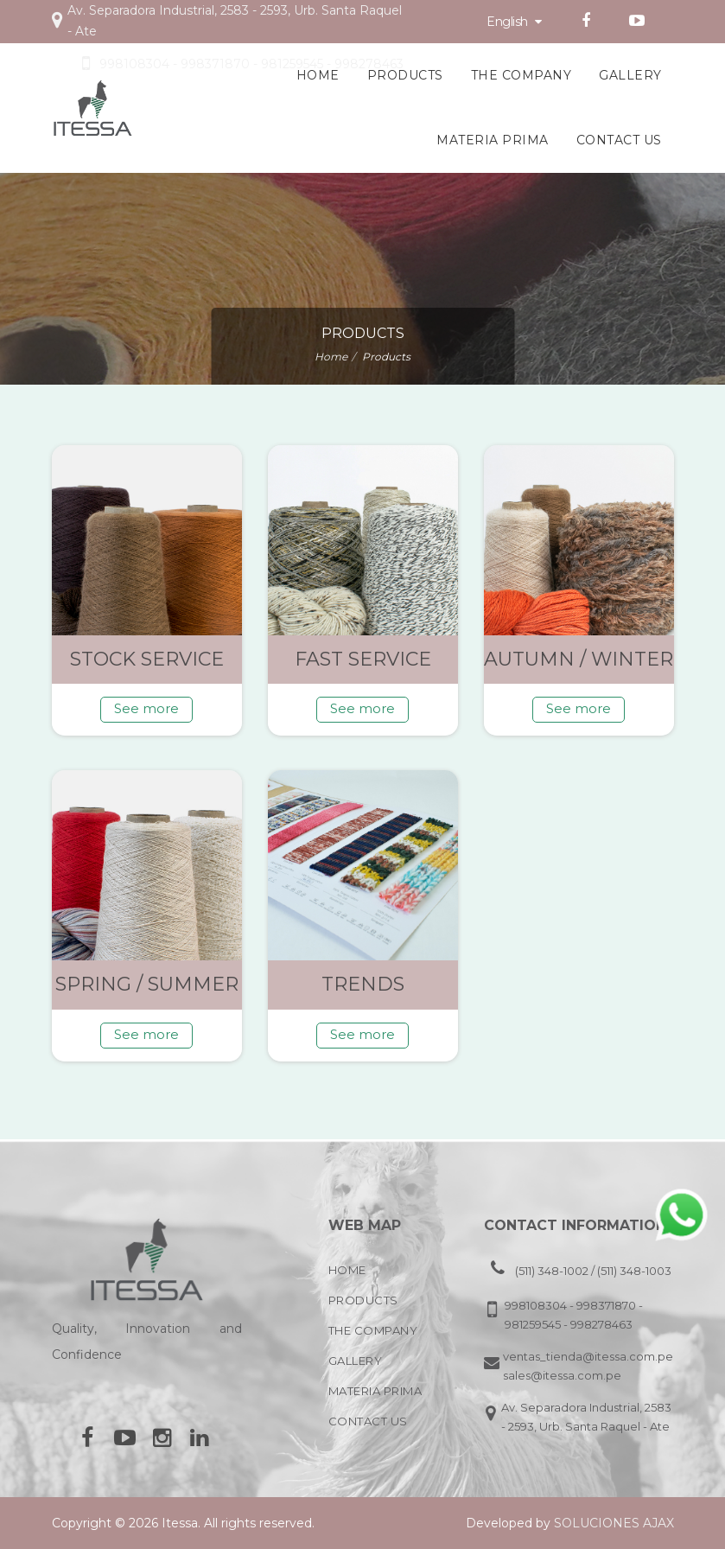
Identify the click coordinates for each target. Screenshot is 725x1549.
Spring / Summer (146, 984)
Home (318, 75)
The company (521, 75)
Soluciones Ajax (614, 1523)
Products (405, 75)
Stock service (147, 659)
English (514, 21)
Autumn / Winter (578, 659)
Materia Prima (492, 140)
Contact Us (619, 140)
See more (146, 708)
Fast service (363, 659)
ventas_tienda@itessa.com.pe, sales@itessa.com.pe (588, 1365)
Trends (362, 984)
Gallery (630, 75)
